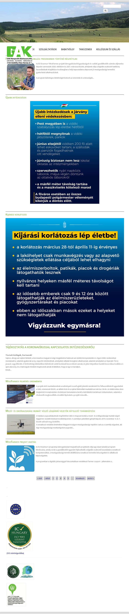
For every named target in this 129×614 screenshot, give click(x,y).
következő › (80, 478)
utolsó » (91, 478)
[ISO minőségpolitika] (15, 553)
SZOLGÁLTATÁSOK (48, 49)
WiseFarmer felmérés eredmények (24, 381)
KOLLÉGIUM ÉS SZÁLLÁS (108, 49)
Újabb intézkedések (16, 97)
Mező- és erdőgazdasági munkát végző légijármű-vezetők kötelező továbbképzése (50, 410)
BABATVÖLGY (67, 49)
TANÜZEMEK (85, 49)
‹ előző (47, 478)
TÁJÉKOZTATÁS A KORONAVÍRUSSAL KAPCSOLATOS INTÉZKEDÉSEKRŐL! (50, 347)
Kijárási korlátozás (16, 214)
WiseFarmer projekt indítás (21, 441)
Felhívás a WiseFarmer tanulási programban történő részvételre (41, 58)
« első (39, 478)
